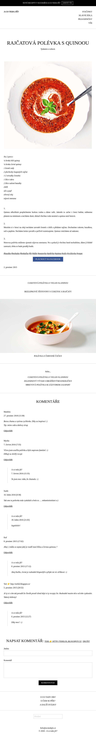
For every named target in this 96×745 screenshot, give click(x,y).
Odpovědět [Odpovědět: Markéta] (8, 431)
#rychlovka (71, 253)
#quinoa (58, 253)
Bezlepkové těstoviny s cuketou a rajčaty (48, 291)
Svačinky (87, 12)
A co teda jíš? (11, 12)
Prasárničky (85, 19)
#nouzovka (42, 253)
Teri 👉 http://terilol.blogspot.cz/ (63, 641)
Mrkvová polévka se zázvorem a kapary (48, 385)
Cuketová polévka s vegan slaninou (48, 283)
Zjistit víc (67, 3)
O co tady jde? (48, 697)
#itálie (34, 253)
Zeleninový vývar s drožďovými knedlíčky (48, 381)
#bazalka (7, 253)
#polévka (50, 253)
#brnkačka (24, 253)
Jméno (6, 649)
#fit (30, 253)
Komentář (8, 660)
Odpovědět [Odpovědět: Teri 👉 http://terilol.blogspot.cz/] (8, 603)
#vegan (79, 253)
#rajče (64, 253)
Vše (90, 23)
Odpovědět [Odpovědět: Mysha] (8, 460)
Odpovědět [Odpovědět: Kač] (8, 552)
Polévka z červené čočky (48, 356)
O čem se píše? (48, 701)
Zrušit (86, 641)
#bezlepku (15, 253)
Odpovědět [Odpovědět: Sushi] (8, 506)
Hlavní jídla (85, 15)
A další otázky (48, 705)
